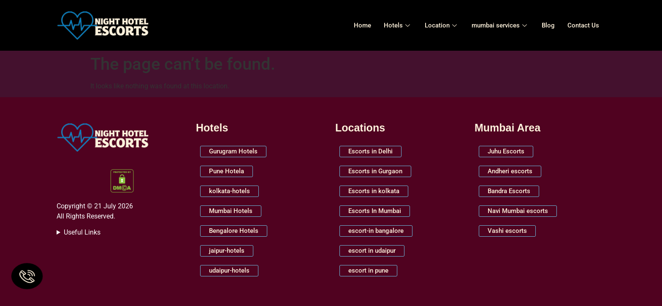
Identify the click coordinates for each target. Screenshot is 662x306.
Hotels (398, 25)
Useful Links (82, 232)
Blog (548, 25)
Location (442, 25)
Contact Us (583, 25)
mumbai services (500, 25)
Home (362, 25)
